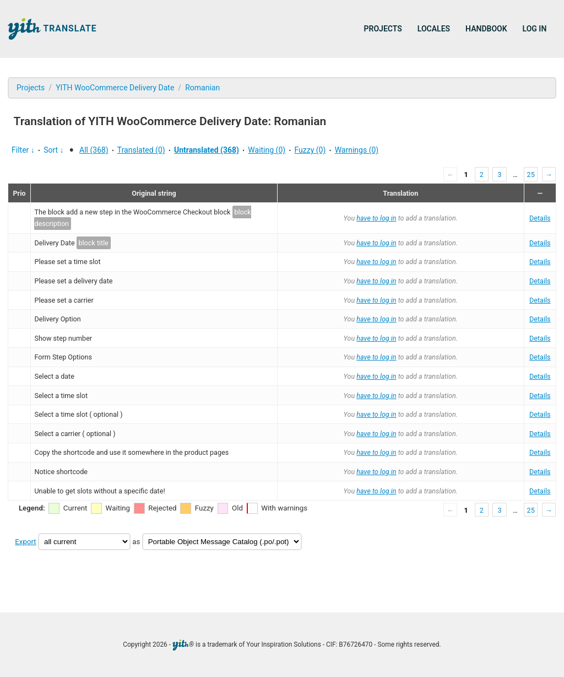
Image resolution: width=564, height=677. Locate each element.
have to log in (376, 218)
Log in (535, 28)
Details (540, 218)
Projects (383, 28)
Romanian (202, 87)
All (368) (94, 150)
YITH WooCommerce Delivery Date (115, 87)
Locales (433, 28)
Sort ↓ (53, 150)
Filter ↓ (23, 150)
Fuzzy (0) (310, 150)
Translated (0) (141, 150)
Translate (52, 29)
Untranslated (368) (206, 150)
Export (25, 542)
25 (531, 174)
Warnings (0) (357, 150)
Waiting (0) (266, 150)
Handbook (486, 28)
